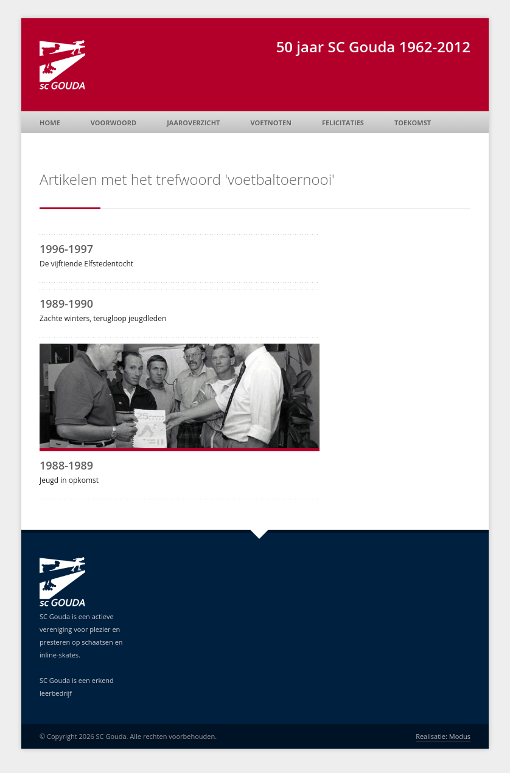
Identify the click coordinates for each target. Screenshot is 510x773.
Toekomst (412, 122)
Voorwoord (113, 122)
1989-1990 (66, 303)
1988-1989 (66, 465)
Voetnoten (271, 122)
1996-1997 (66, 248)
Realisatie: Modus (443, 736)
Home (50, 122)
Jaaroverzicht (193, 122)
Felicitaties (343, 122)
